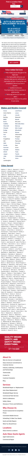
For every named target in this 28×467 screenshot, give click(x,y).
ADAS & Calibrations (9, 398)
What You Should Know (9, 424)
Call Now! (22, 13)
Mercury (17, 126)
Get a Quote (14, 62)
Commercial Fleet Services (10, 395)
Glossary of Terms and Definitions (13, 404)
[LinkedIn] (19, 450)
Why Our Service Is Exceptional (12, 360)
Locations (10, 35)
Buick (5, 121)
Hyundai (5, 149)
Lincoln (17, 115)
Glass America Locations (10, 430)
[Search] (21, 6)
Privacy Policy (14, 446)
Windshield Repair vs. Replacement (13, 387)
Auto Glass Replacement (10, 390)
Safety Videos (7, 401)
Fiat (4, 134)
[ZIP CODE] (15, 6)
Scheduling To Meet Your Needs (12, 418)
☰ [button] (25, 11)
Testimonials (6, 372)
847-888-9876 (14, 32)
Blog (4, 381)
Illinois (17, 35)
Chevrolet (6, 126)
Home (3, 35)
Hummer (6, 147)
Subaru (17, 149)
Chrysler (5, 128)
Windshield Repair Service (10, 393)
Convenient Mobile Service (10, 415)
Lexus (17, 113)
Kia (4, 158)
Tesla (16, 152)
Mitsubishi (18, 130)
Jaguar (5, 154)
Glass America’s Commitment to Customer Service (12, 364)
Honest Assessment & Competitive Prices (13, 412)
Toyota (17, 154)
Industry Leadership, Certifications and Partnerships (13, 369)
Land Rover (18, 111)
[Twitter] (12, 450)
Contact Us (6, 375)
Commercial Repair (8, 439)
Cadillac (5, 124)
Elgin (22, 35)
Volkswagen (18, 156)
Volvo (16, 158)
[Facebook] (9, 450)
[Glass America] (7, 12)
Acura (5, 111)
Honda (5, 145)
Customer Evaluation (9, 378)
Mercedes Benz (19, 124)
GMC (4, 143)
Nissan (17, 132)
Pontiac (17, 139)
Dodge (5, 130)
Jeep (4, 156)
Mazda (17, 119)
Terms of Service (22, 446)
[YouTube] (16, 450)
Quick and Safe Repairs (9, 421)
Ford (4, 136)
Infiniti (5, 152)
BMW (5, 119)
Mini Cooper (18, 128)
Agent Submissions (8, 437)
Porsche (17, 143)
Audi (4, 115)
